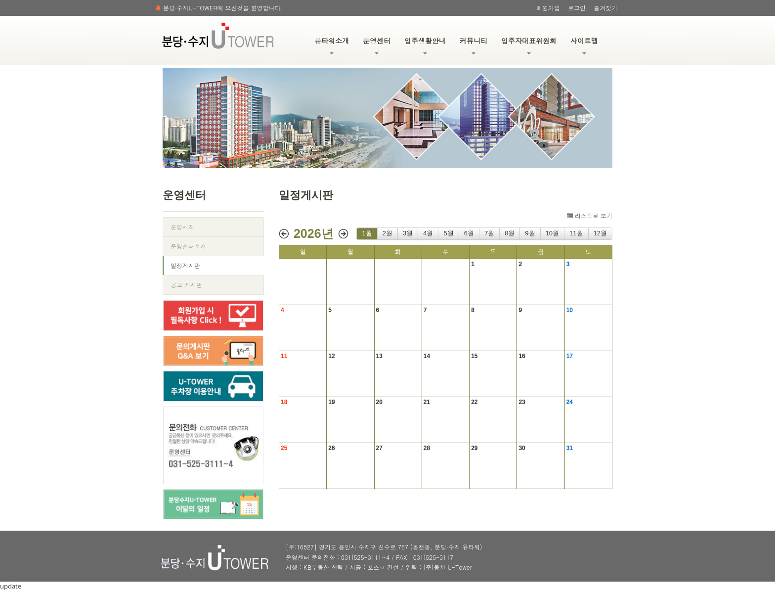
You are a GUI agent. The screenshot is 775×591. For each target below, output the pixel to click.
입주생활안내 (425, 45)
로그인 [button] (577, 7)
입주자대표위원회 (529, 45)
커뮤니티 (473, 45)
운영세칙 (182, 227)
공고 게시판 (186, 284)
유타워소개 (331, 45)
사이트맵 (584, 45)
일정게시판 (185, 265)
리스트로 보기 (589, 215)
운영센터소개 (188, 246)
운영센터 (376, 45)
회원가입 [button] (548, 7)
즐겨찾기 (605, 7)
